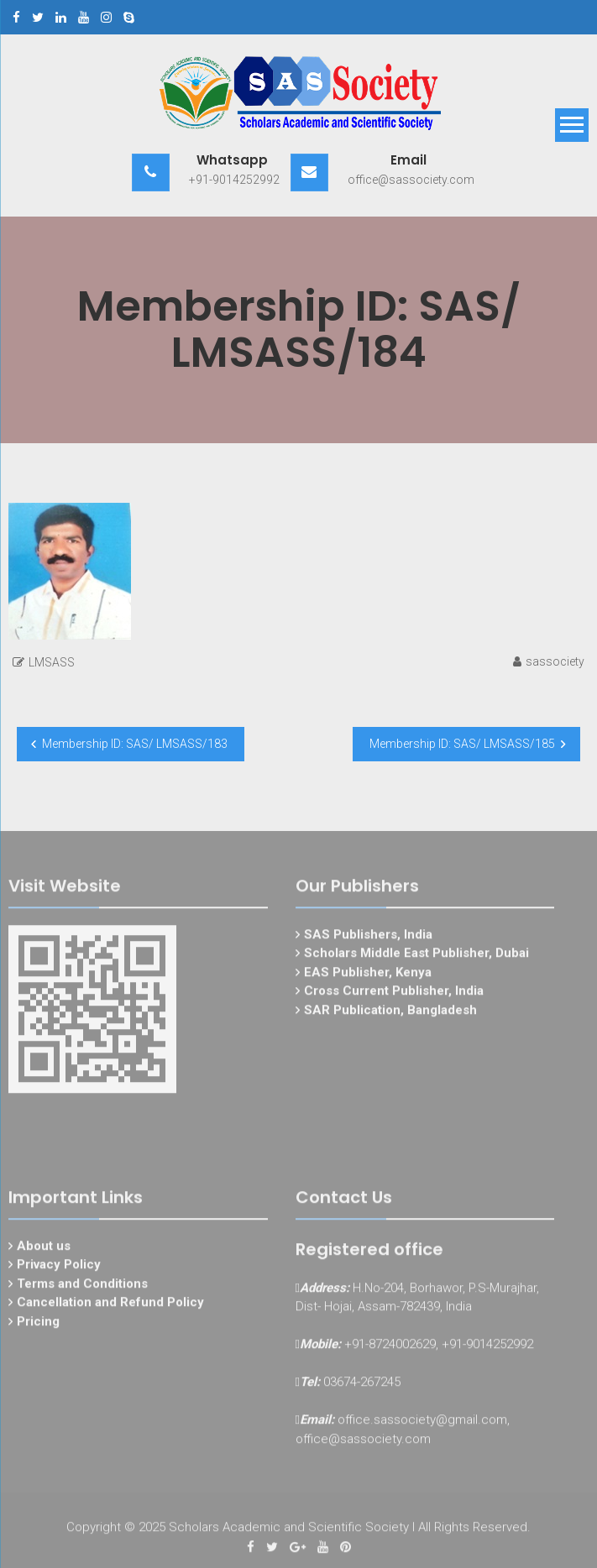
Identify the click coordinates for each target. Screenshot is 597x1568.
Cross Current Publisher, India (394, 995)
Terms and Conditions (82, 1287)
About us (44, 1249)
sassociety (555, 661)
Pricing (38, 1325)
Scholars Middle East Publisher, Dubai (416, 957)
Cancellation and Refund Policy (110, 1307)
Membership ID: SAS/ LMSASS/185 (462, 743)
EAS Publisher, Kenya (368, 976)
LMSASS (52, 662)
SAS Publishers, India (368, 938)
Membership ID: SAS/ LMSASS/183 (135, 743)
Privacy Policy (59, 1269)
